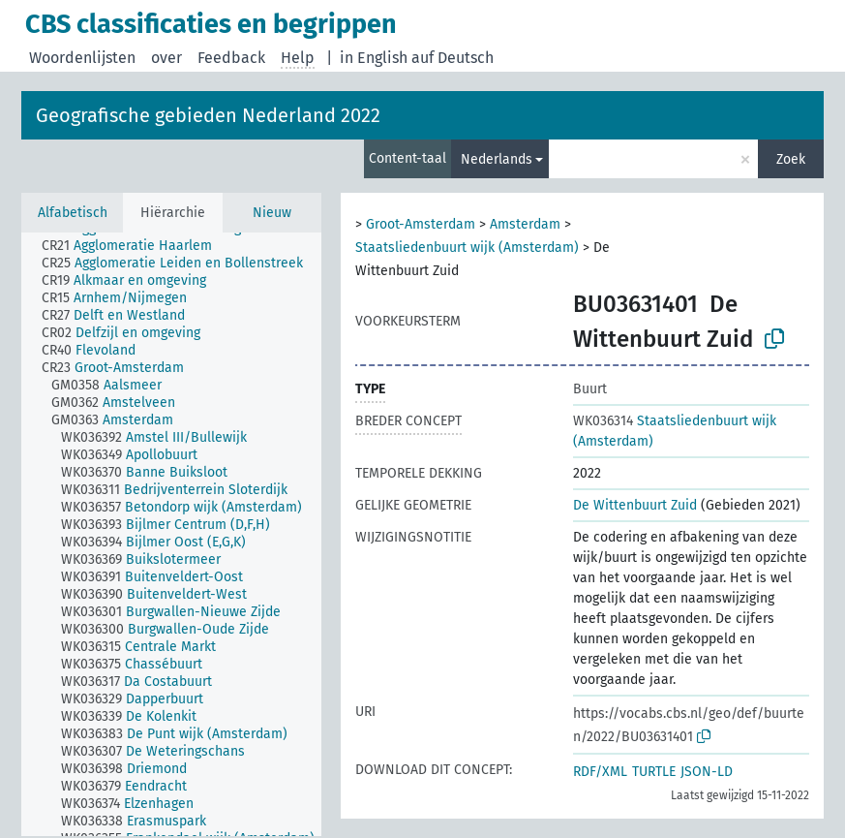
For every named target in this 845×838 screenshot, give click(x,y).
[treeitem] (135, 246)
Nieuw (272, 212)
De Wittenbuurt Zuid (635, 505)
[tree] (171, 534)
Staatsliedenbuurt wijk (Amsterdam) (467, 247)
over (166, 57)
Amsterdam (525, 224)
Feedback (231, 57)
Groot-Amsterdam (420, 224)
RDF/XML (600, 771)
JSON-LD (706, 771)
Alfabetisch (72, 212)
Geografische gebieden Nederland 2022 (208, 115)
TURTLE (654, 771)
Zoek (790, 159)
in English (373, 57)
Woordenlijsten (82, 57)
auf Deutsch (452, 57)
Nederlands (496, 159)
